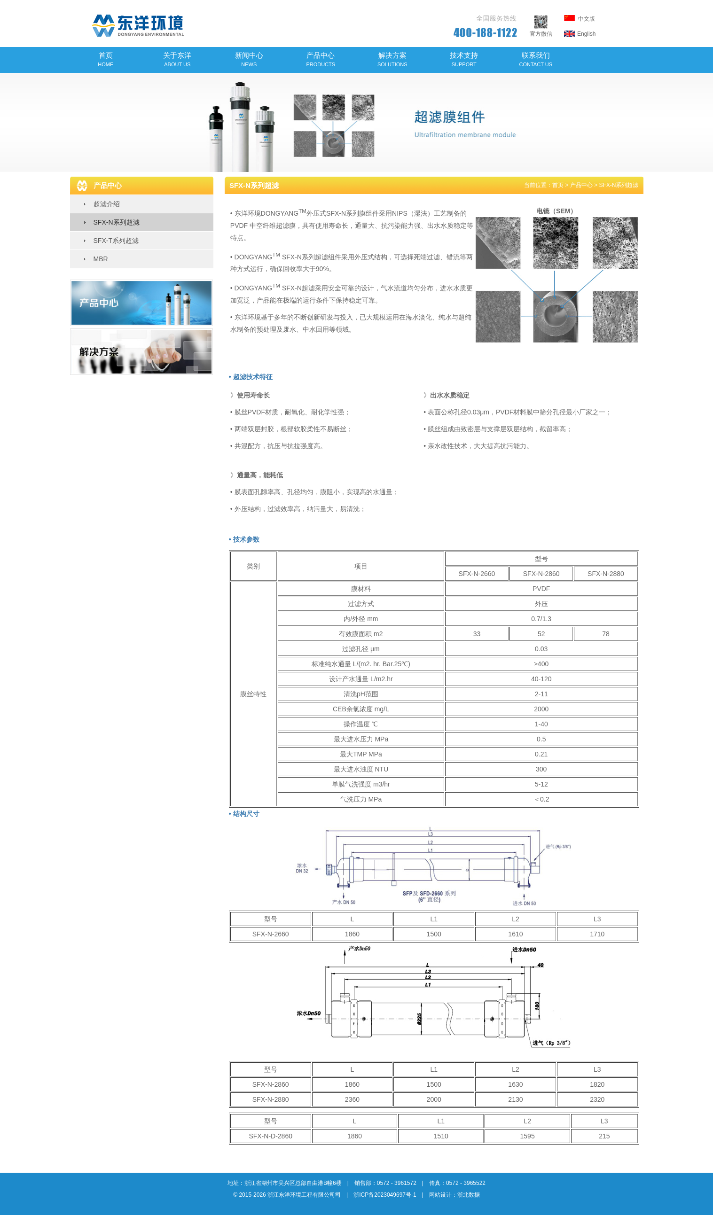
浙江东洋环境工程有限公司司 (304, 1195)
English (580, 34)
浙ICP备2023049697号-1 (384, 1195)
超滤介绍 (107, 204)
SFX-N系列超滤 (117, 222)
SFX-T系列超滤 (116, 240)
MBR (101, 259)
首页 (105, 59)
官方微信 (541, 30)
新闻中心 (249, 59)
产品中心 (320, 59)
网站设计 (440, 1195)
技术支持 (464, 59)
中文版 (579, 18)
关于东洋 (177, 59)
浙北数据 (468, 1195)
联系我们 (536, 59)
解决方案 (392, 59)
